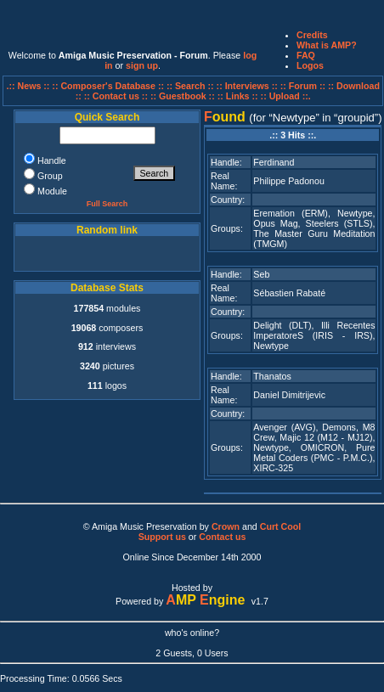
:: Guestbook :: (182, 96)
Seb (261, 274)
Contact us (222, 537)
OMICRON (323, 447)
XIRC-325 (273, 468)
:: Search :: (192, 86)
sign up (142, 65)
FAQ (305, 55)
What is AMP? (326, 45)
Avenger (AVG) (284, 427)
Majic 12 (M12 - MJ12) (326, 437)
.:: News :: (29, 86)
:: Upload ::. (286, 96)
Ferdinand (273, 162)
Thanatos (272, 376)
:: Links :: (237, 96)
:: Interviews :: (248, 86)
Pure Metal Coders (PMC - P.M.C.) (314, 452)
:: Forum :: (304, 86)
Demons (339, 427)
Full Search (107, 204)
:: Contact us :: (116, 96)
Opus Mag (275, 223)
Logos (310, 65)
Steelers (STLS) (339, 223)
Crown (226, 526)
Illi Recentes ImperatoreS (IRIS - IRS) (314, 330)
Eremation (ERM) (290, 213)
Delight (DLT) (282, 325)
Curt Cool (281, 526)
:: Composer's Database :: (109, 86)
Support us (162, 537)
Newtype (354, 213)
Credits (312, 35)
